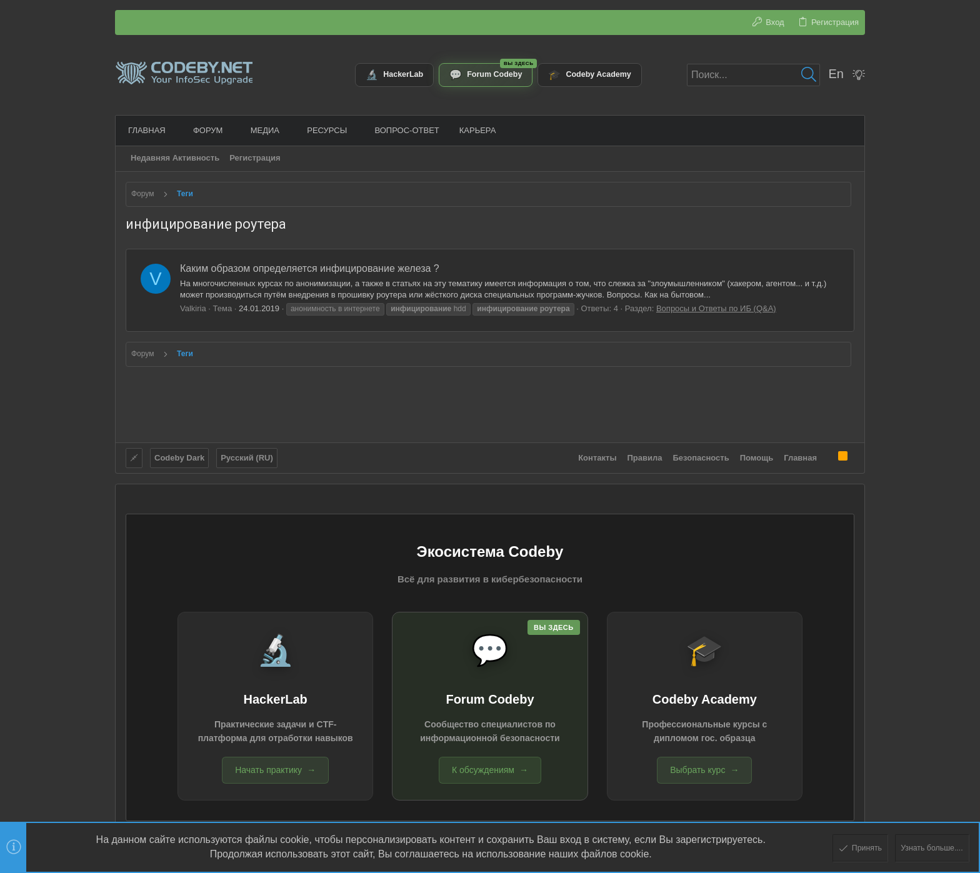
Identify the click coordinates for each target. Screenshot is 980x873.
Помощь (756, 456)
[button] (172, 130)
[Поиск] (753, 75)
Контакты (597, 456)
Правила (645, 456)
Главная (800, 456)
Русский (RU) (247, 456)
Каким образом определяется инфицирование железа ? (309, 268)
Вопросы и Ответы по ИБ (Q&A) (716, 308)
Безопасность (701, 456)
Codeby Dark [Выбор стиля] (179, 456)
